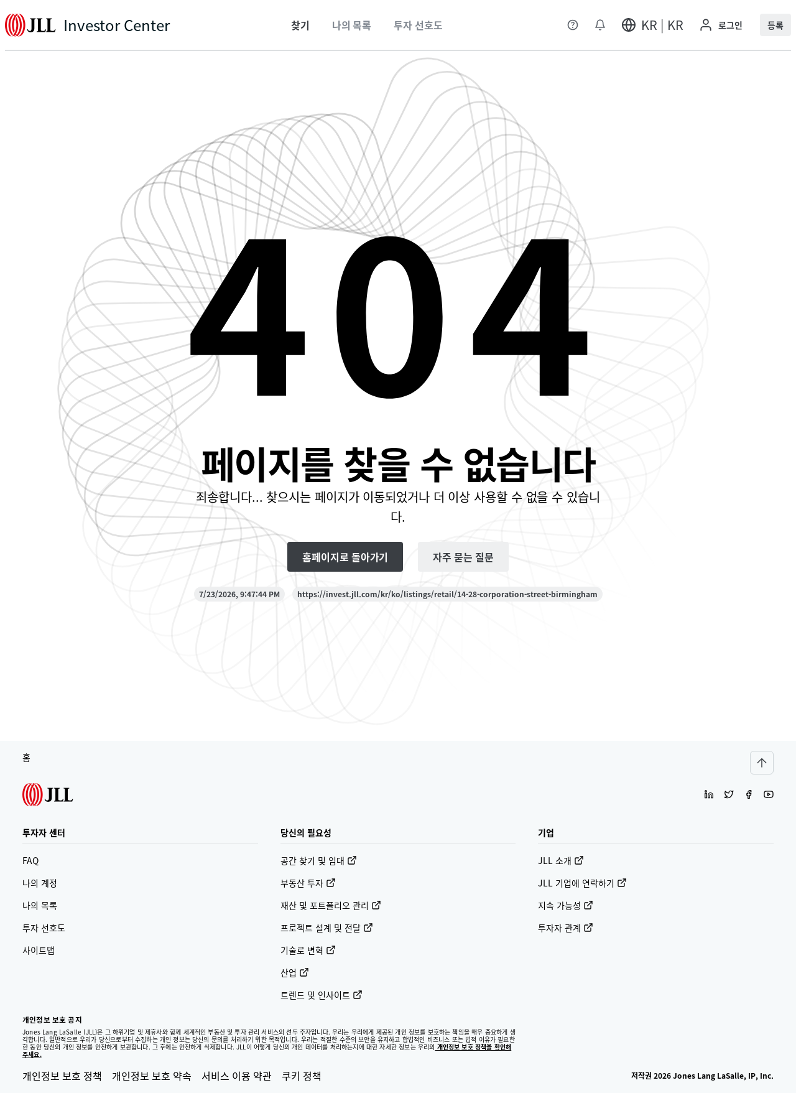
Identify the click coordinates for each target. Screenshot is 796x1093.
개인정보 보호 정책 (62, 1075)
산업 (294, 972)
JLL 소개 (561, 860)
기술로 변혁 (308, 950)
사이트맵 (38, 950)
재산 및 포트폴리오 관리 (330, 905)
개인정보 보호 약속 (152, 1075)
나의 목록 (39, 905)
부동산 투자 (308, 883)
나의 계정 (39, 883)
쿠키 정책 (302, 1075)
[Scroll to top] (762, 762)
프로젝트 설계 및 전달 (326, 927)
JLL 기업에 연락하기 (582, 883)
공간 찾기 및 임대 (318, 860)
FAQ (30, 860)
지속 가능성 (565, 905)
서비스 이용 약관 (236, 1075)
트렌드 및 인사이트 (321, 994)
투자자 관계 (565, 927)
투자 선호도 (43, 927)
